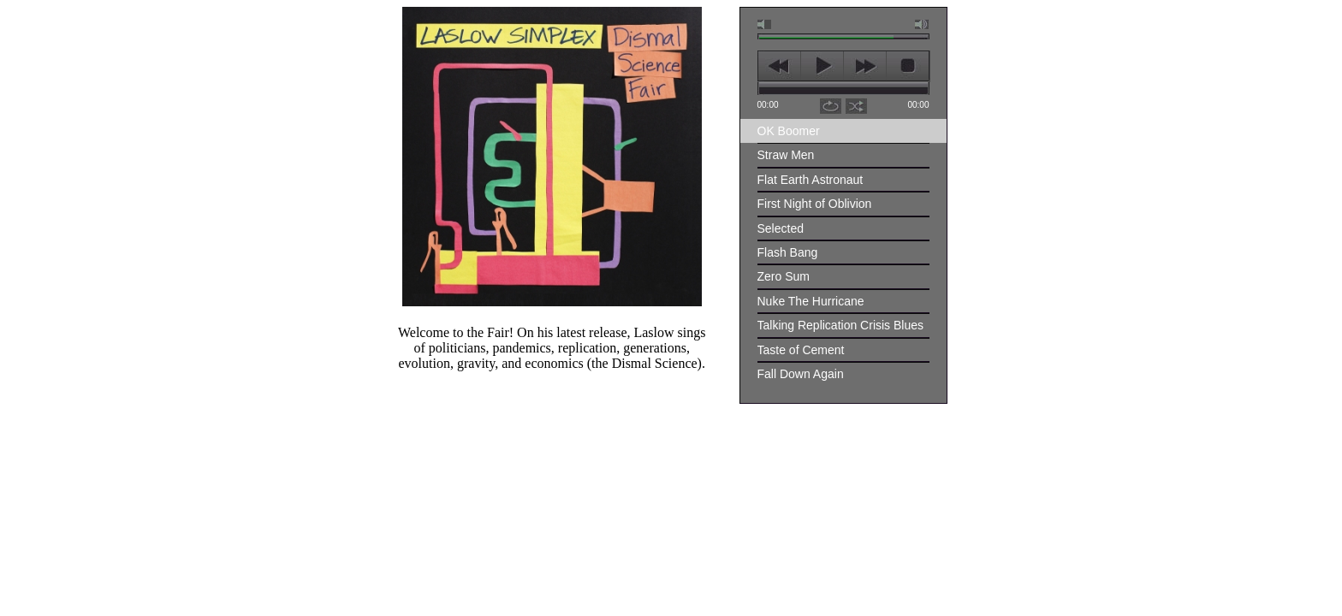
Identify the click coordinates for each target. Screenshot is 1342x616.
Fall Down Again (800, 374)
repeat (830, 106)
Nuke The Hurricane (810, 301)
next (865, 65)
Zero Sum (783, 276)
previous (779, 65)
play (822, 65)
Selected (780, 228)
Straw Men (786, 155)
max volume (922, 24)
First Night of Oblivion (814, 203)
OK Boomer (788, 131)
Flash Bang (787, 252)
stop (908, 65)
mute (764, 24)
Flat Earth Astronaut (810, 180)
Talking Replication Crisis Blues (840, 325)
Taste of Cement (801, 350)
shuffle (856, 106)
